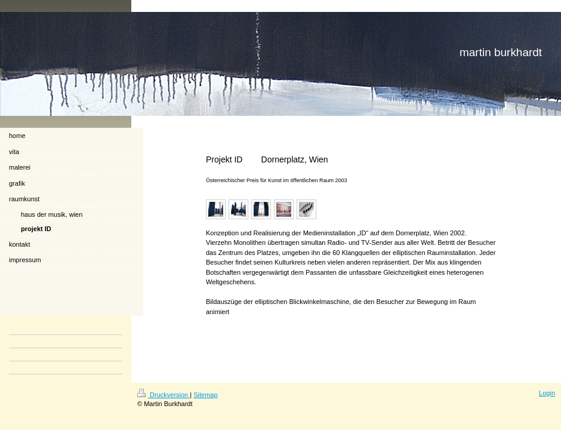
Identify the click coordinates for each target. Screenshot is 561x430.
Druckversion (163, 394)
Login (547, 393)
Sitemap (205, 394)
